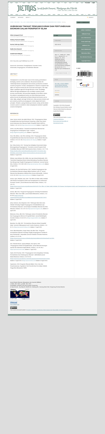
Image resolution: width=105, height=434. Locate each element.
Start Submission (86, 49)
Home (11, 22)
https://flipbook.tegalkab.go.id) (18, 132)
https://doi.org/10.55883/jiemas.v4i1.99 (23, 61)
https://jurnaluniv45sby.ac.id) (22, 227)
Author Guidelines (86, 30)
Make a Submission (83, 22)
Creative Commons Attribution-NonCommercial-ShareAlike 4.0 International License (49, 310)
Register (87, 2)
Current (13, 17)
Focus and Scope (86, 41)
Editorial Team (86, 34)
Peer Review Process (86, 57)
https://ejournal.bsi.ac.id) (25, 175)
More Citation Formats (61, 73)
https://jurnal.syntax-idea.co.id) (35, 164)
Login (93, 2)
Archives (20, 17)
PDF (56, 35)
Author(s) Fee (86, 45)
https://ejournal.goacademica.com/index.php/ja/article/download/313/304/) (30, 258)
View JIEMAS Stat (14, 304)
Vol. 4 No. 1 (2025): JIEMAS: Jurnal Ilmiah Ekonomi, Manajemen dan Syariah (41, 22)
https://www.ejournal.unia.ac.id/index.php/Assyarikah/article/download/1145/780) (32, 238)
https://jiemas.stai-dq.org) (30, 139)
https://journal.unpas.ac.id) (35, 208)
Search (91, 17)
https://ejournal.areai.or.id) (29, 125)
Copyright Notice (86, 60)
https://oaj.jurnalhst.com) (34, 218)
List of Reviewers (86, 37)
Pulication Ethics (86, 53)
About (28, 17)
